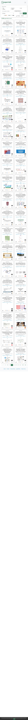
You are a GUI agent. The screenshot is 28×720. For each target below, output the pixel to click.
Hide (4, 15)
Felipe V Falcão (18, 232)
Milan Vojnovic (22, 26)
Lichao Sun (3, 26)
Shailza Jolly (9, 300)
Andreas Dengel (8, 301)
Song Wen (7, 215)
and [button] (9, 43)
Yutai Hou (16, 145)
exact (20, 8)
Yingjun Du (17, 352)
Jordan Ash (21, 94)
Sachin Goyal (4, 265)
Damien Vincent (22, 284)
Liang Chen (4, 94)
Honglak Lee (22, 130)
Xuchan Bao (4, 198)
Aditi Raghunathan (9, 265)
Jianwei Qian (7, 26)
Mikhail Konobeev (18, 334)
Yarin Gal (24, 181)
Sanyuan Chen (21, 145)
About (5, 368)
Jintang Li (7, 94)
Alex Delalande (10, 232)
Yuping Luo (20, 112)
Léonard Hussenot (19, 284)
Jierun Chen (4, 215)
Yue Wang (3, 60)
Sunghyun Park (20, 302)
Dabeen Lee (18, 26)
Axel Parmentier (5, 146)
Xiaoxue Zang (5, 318)
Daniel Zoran (8, 353)
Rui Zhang (6, 283)
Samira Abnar (18, 265)
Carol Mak (3, 129)
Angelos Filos (18, 181)
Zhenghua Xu (7, 284)
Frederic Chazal (7, 233)
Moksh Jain (6, 266)
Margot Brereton (23, 318)
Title (3, 8)
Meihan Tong (4, 335)
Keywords (12, 8)
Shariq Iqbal (10, 163)
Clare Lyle (21, 181)
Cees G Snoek (22, 353)
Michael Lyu (10, 60)
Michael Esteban (20, 319)
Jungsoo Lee (18, 301)
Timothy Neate (17, 77)
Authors (12, 9)
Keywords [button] (4, 44)
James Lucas (8, 198)
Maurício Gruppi (4, 249)
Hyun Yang (21, 198)
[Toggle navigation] (25, 2)
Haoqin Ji (3, 180)
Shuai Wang (10, 335)
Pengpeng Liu (4, 111)
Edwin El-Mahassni (22, 61)
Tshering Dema (18, 318)
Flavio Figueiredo (20, 233)
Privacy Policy (12, 368)
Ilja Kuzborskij (23, 334)
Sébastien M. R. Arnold (5, 163)
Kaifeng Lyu (24, 112)
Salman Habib (17, 215)
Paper (10, 44)
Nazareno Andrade (23, 232)
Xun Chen (11, 26)
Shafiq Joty (7, 60)
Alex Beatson (17, 94)
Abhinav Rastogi (9, 318)
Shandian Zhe (7, 43)
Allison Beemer (22, 215)
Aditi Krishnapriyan (5, 42)
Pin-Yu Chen (9, 249)
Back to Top (23, 368)
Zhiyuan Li (17, 112)
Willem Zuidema (22, 265)
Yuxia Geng (21, 249)
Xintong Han (8, 111)
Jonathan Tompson (7, 77)
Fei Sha (7, 164)
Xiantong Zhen (22, 352)
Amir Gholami (10, 42)
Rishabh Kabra (4, 353)
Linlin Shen (10, 180)
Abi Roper (21, 77)
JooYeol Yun (22, 301)
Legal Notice (18, 368)
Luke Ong (11, 129)
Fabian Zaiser (7, 129)
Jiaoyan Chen (18, 249)
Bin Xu (7, 335)
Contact (8, 368)
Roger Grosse (9, 199)
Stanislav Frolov (4, 300)
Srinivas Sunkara (6, 319)
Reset (21, 13)
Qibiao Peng (10, 94)
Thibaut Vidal (10, 146)
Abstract (3, 9)
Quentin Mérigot (5, 232)
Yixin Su (4, 283)
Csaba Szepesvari (20, 335)
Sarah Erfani (10, 283)
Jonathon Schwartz (19, 60)
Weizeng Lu (7, 180)
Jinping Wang (18, 198)
